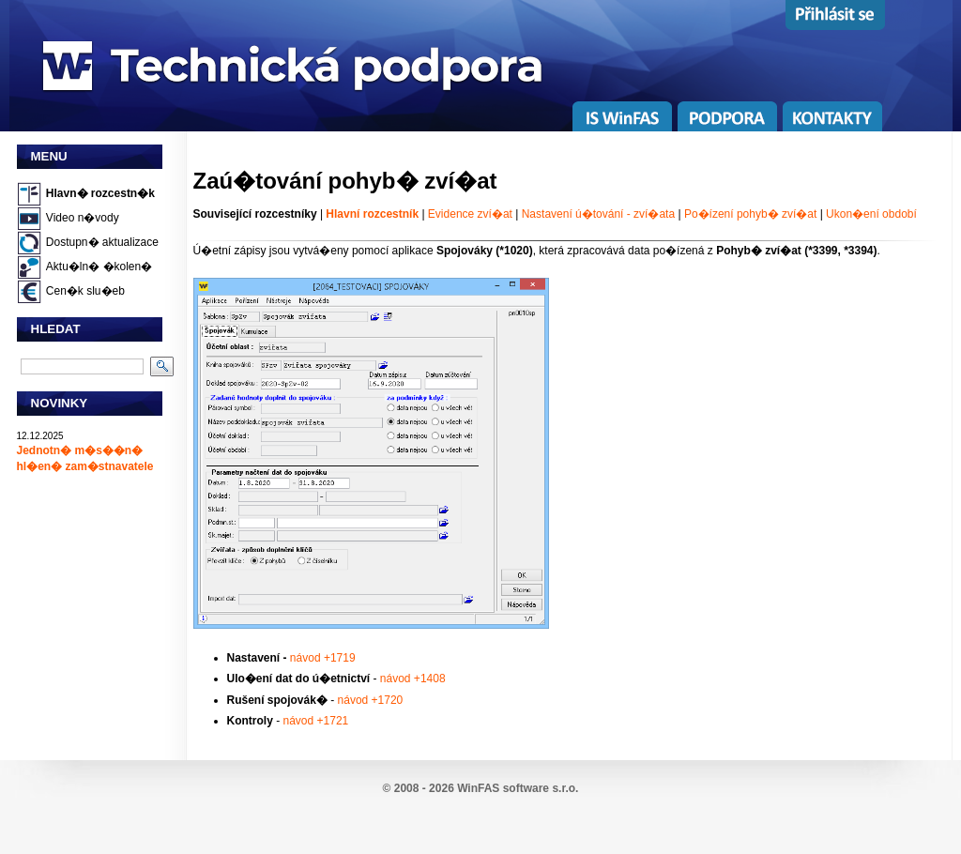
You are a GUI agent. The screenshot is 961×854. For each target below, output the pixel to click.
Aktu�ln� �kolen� (99, 266)
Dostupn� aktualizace (102, 242)
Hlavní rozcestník (372, 214)
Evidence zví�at (470, 214)
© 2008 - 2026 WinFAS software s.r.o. (481, 788)
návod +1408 (413, 678)
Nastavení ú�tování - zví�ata (598, 214)
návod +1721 (316, 720)
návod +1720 (371, 700)
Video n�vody (82, 217)
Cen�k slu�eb (85, 290)
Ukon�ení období (871, 214)
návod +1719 (323, 657)
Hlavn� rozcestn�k (100, 193)
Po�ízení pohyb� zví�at (752, 214)
